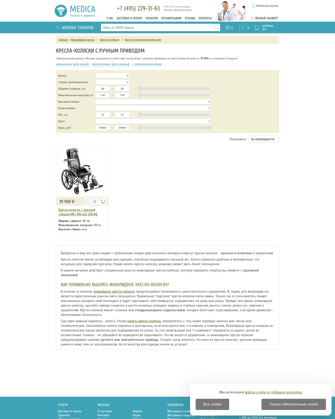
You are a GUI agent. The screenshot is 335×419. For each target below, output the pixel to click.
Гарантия (151, 18)
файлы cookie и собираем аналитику (273, 392)
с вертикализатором (147, 64)
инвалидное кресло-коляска (114, 291)
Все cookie (212, 404)
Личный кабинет (266, 18)
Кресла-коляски (109, 40)
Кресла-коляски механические (143, 40)
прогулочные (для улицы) (110, 64)
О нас (110, 18)
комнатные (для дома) (72, 64)
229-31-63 (138, 8)
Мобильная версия (267, 6)
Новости (137, 411)
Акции (137, 415)
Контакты (205, 18)
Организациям (171, 18)
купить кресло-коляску (144, 321)
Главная (62, 40)
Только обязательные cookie (293, 404)
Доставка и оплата (129, 18)
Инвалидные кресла (82, 40)
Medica (85, 10)
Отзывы (190, 18)
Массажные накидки (181, 411)
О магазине (104, 411)
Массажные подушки (181, 415)
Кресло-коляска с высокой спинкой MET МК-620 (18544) (77, 212)
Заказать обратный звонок (178, 9)
